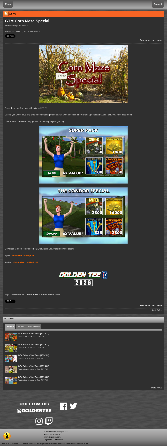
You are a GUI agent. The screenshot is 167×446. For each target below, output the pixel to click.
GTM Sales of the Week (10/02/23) (33, 355)
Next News (157, 40)
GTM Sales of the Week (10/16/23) (33, 334)
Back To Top (157, 310)
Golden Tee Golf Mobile (36, 294)
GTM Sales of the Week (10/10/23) (33, 344)
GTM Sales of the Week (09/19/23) (33, 377)
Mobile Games (17, 294)
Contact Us (58, 440)
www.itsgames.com (52, 437)
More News (156, 387)
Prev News (145, 40)
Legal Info (48, 440)
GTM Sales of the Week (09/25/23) (33, 366)
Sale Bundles (54, 294)
